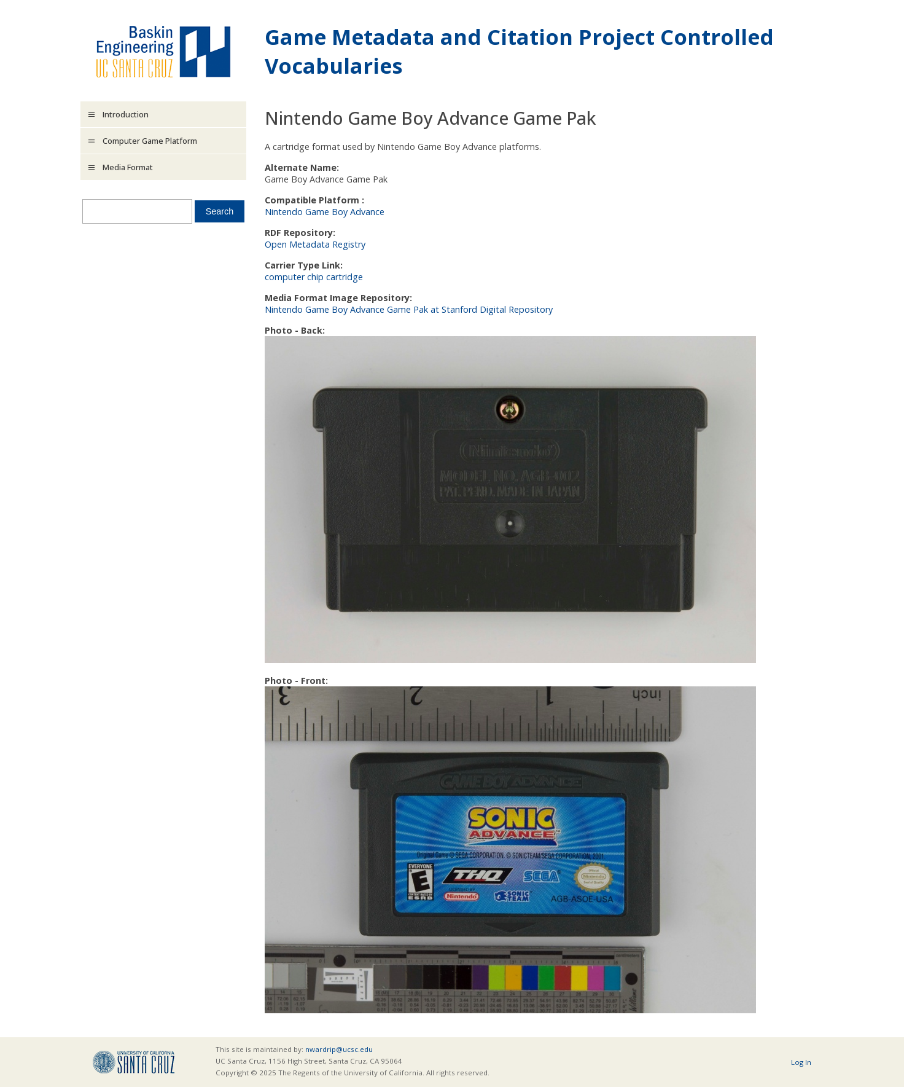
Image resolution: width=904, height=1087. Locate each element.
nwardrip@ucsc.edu (339, 1049)
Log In (801, 1062)
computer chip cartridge (314, 277)
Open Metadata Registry (315, 244)
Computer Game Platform (150, 140)
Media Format (128, 167)
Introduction (126, 114)
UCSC (133, 1062)
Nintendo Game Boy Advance (324, 212)
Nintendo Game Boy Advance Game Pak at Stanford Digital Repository (409, 309)
